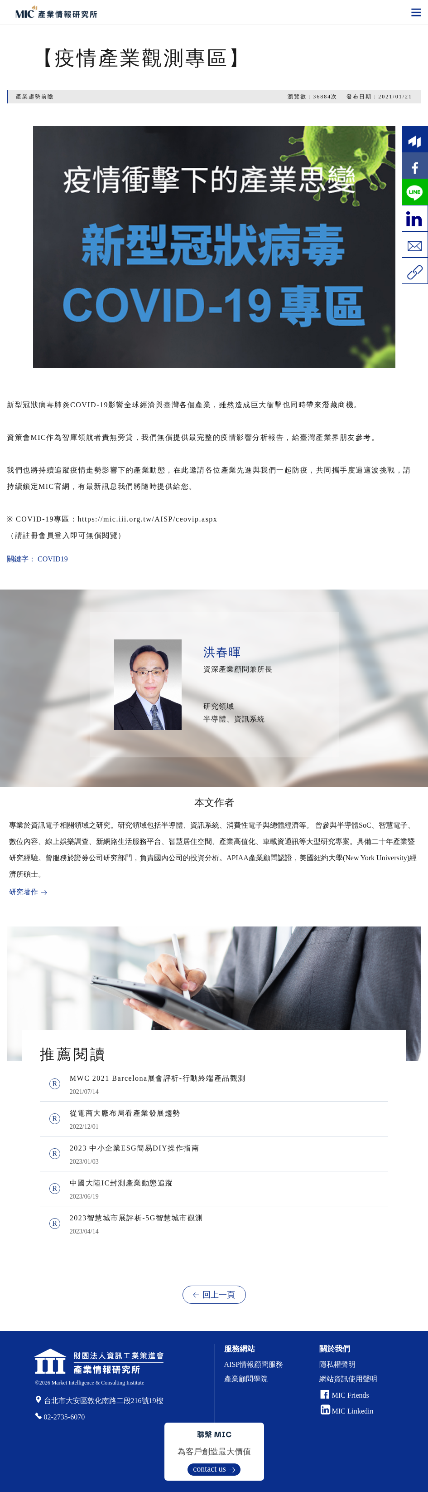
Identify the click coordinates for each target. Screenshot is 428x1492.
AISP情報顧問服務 (254, 1364)
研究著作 (23, 892)
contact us (209, 1468)
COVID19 (53, 559)
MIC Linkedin (347, 1411)
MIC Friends (350, 1395)
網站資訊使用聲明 (348, 1379)
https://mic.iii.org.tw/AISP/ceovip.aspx (148, 519)
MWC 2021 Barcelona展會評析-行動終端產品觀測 (158, 1078)
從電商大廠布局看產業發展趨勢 (125, 1113)
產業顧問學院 (246, 1379)
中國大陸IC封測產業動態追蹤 (121, 1183)
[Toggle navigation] (416, 11)
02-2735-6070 (64, 1417)
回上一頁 (218, 1294)
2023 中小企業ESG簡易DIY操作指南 (134, 1148)
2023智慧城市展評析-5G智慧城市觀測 (136, 1218)
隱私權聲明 (337, 1364)
